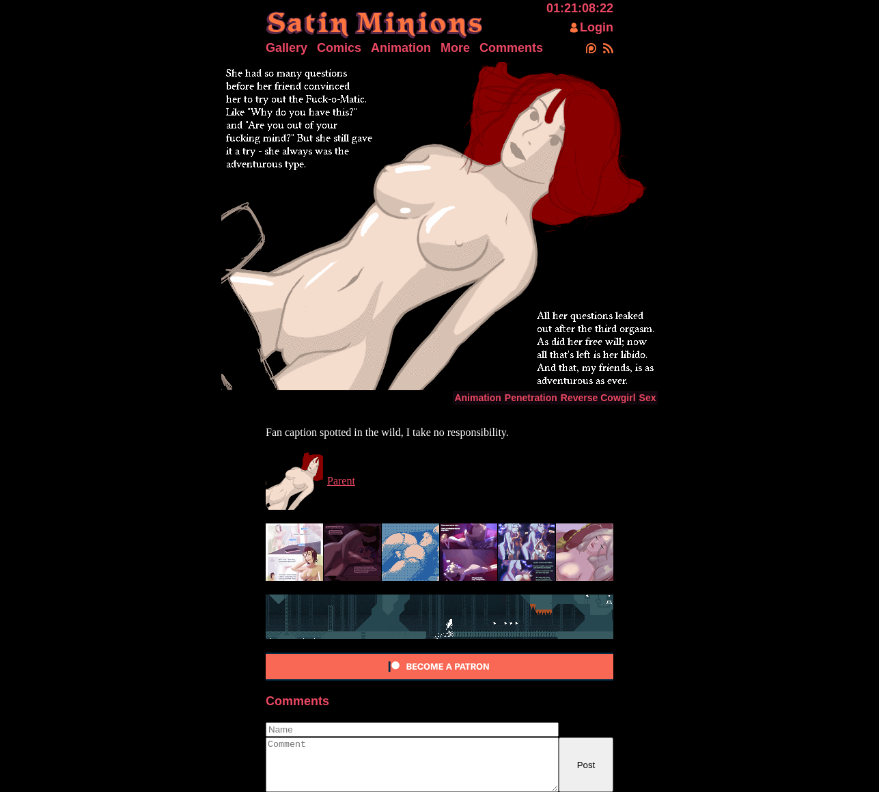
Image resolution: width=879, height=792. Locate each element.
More (455, 48)
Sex (647, 397)
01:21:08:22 (579, 8)
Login (596, 27)
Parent (341, 481)
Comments (511, 48)
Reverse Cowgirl (598, 397)
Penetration (531, 397)
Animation (401, 48)
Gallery (286, 48)
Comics (339, 48)
